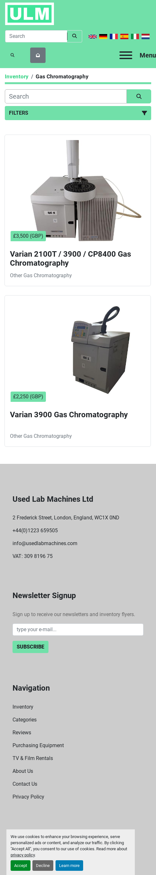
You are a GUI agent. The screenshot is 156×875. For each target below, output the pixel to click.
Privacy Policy (28, 797)
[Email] (78, 629)
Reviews (22, 732)
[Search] (36, 36)
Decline (43, 865)
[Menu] (125, 55)
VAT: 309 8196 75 (33, 556)
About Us (23, 771)
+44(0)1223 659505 (35, 530)
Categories (25, 720)
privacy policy (23, 855)
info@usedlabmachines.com (45, 543)
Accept (20, 865)
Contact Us (25, 784)
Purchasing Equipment (38, 745)
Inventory (23, 707)
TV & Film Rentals (33, 758)
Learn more (69, 865)
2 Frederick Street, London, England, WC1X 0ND (66, 518)
